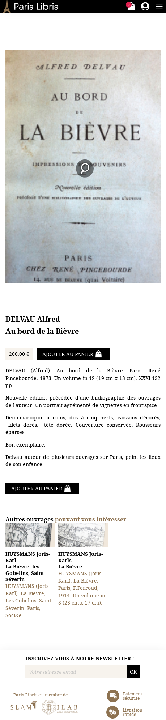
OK (133, 671)
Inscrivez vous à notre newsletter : (79, 658)
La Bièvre (80, 560)
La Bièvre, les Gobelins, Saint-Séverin (27, 566)
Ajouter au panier (72, 354)
